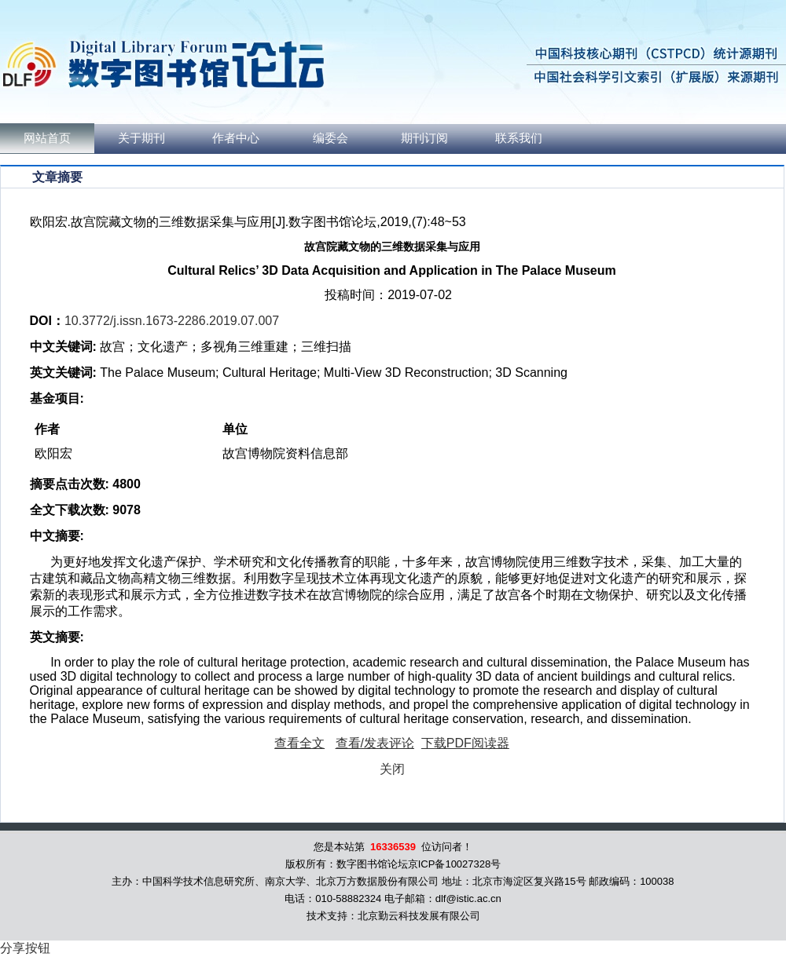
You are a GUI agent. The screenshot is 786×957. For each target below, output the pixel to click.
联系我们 (518, 138)
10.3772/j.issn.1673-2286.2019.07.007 (171, 320)
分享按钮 (25, 948)
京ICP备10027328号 (454, 864)
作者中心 (235, 138)
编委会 (330, 138)
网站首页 (47, 138)
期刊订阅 (424, 138)
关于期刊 (141, 138)
